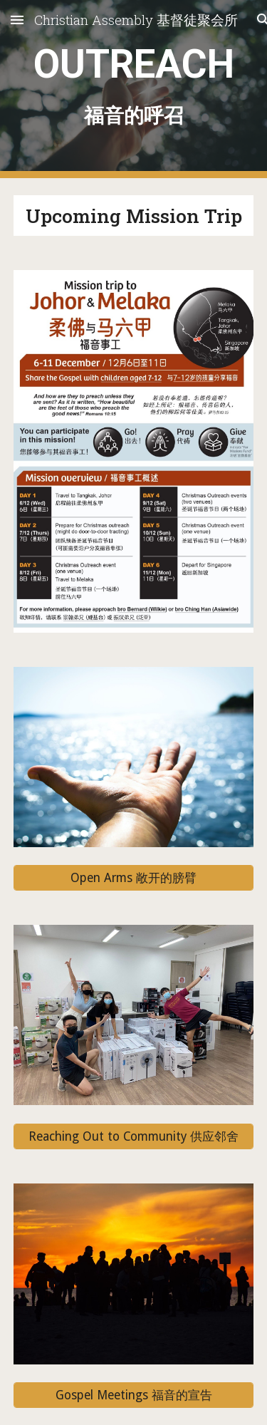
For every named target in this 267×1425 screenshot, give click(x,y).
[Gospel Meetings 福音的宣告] (133, 1395)
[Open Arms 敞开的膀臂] (133, 878)
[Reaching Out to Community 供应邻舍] (133, 1136)
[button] (17, 19)
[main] (134, 89)
